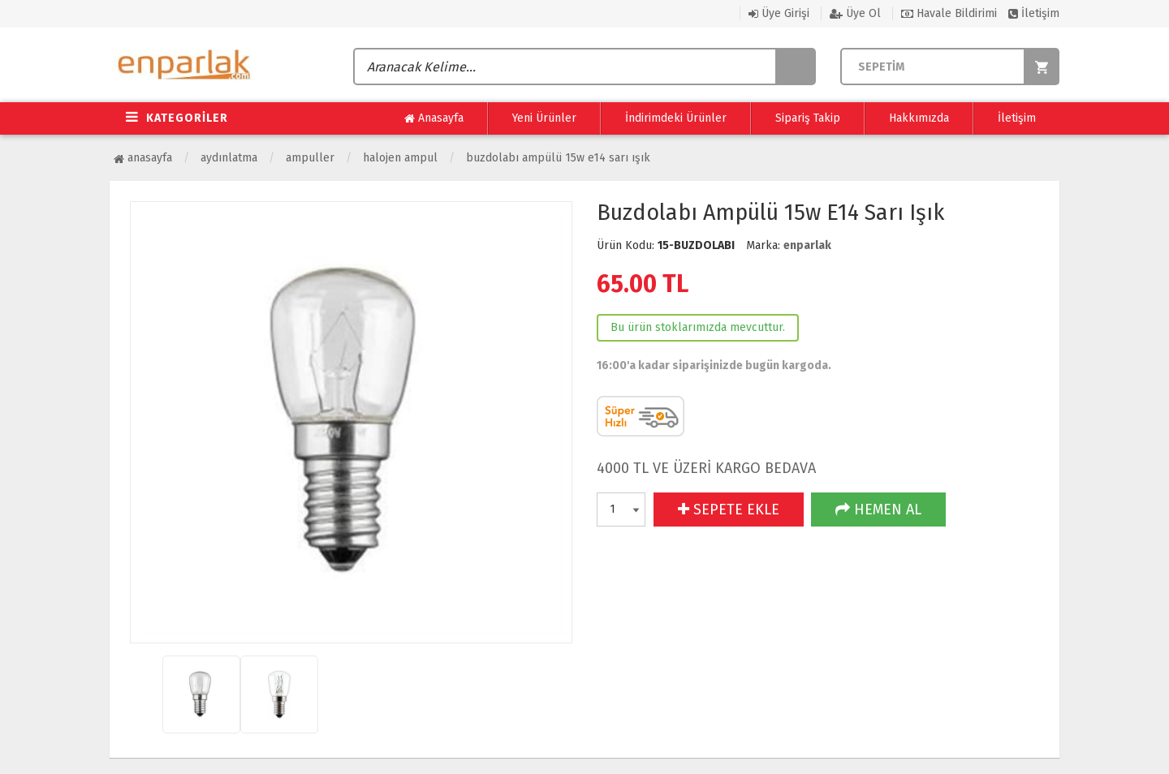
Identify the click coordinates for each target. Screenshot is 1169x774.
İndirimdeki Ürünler (676, 118)
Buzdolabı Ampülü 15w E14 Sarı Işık (558, 158)
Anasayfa (434, 118)
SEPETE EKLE (728, 509)
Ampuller (310, 158)
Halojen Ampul (400, 158)
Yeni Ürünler (544, 118)
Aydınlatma (229, 158)
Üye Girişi (778, 13)
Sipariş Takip (807, 118)
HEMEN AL (878, 509)
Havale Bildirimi (949, 13)
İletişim (1033, 13)
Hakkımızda (919, 118)
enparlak (807, 245)
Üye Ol (855, 13)
